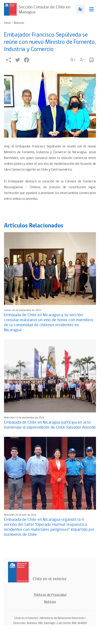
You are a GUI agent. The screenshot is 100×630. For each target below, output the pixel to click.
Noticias (19, 23)
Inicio (7, 23)
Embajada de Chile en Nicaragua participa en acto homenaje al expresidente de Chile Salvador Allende (50, 424)
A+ (73, 60)
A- (82, 60)
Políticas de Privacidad (50, 594)
